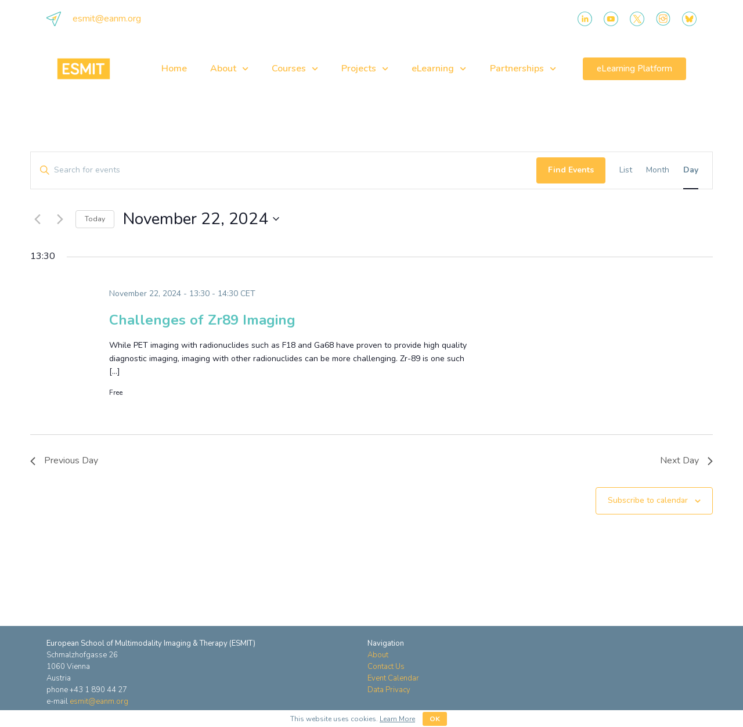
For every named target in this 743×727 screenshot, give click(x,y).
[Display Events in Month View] (657, 170)
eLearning (439, 69)
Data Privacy (388, 690)
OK (435, 719)
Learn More (397, 719)
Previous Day (64, 460)
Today (95, 219)
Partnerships (523, 69)
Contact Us (386, 666)
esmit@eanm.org (107, 18)
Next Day (686, 460)
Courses (295, 69)
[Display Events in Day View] (690, 170)
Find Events (571, 169)
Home (174, 68)
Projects (364, 69)
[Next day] (60, 219)
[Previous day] (37, 219)
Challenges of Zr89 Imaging (202, 320)
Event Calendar (393, 678)
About (229, 69)
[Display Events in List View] (625, 170)
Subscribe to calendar (648, 500)
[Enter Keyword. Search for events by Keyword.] (283, 170)
